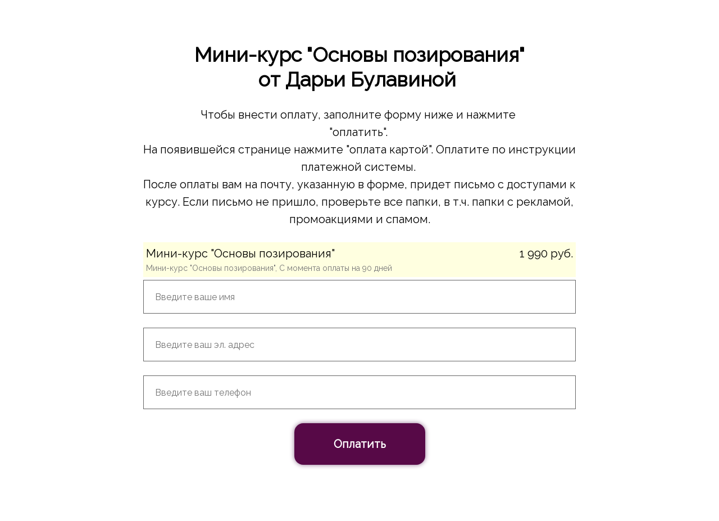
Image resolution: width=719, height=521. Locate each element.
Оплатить (360, 444)
